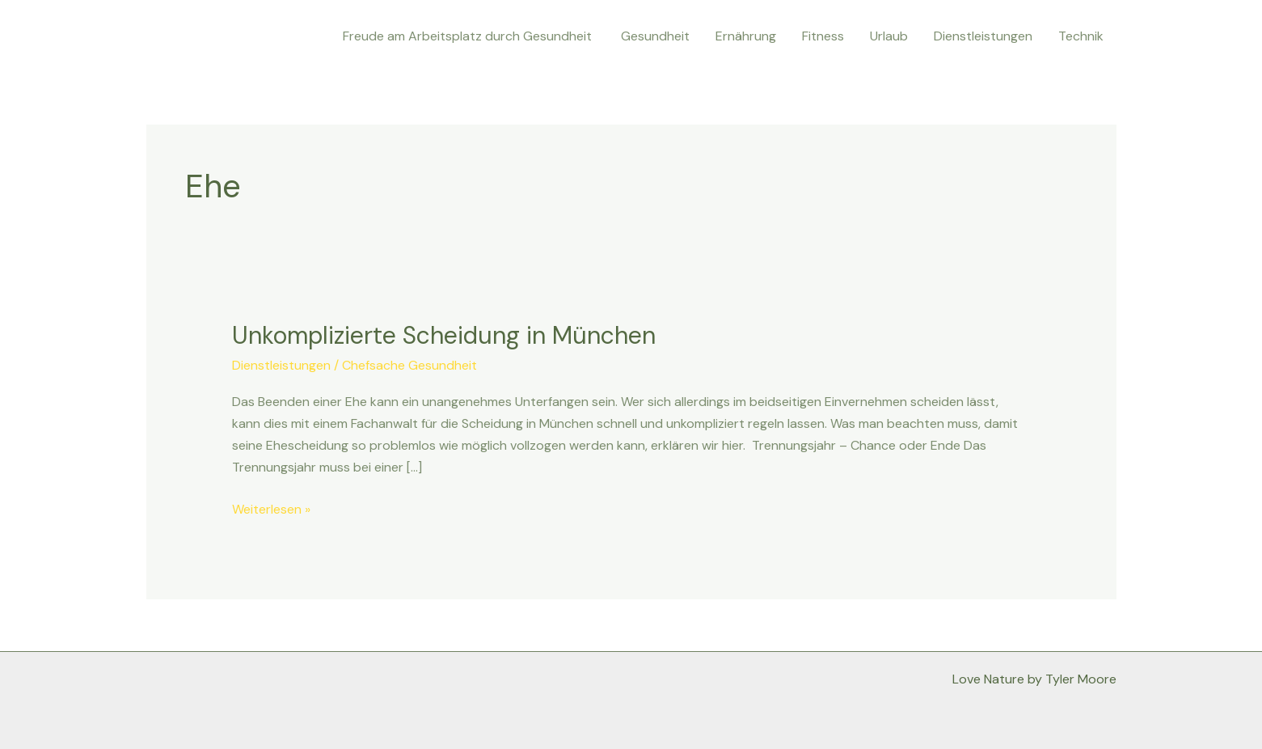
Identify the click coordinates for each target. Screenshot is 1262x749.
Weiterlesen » (271, 508)
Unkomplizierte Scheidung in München (444, 335)
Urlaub (889, 36)
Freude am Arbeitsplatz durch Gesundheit (469, 36)
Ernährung (745, 36)
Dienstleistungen (983, 36)
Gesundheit (655, 36)
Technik (1081, 36)
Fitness (823, 36)
